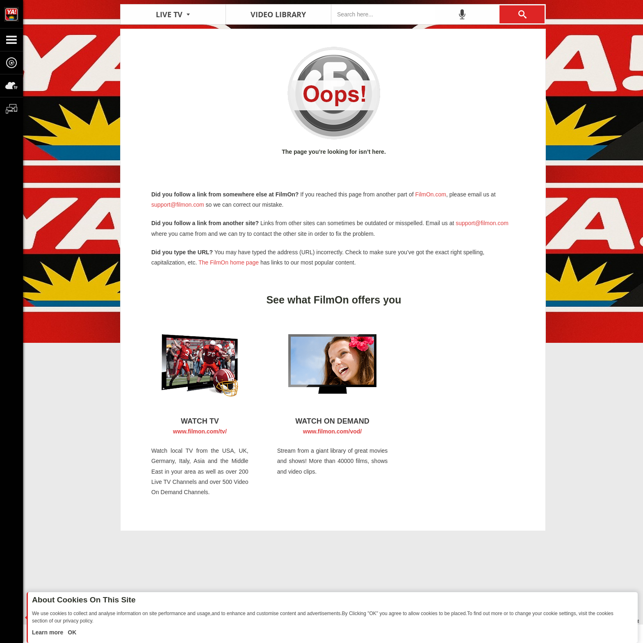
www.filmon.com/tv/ (200, 431)
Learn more (48, 632)
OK (71, 632)
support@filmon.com (177, 204)
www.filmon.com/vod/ (332, 431)
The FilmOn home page (228, 262)
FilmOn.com (430, 194)
